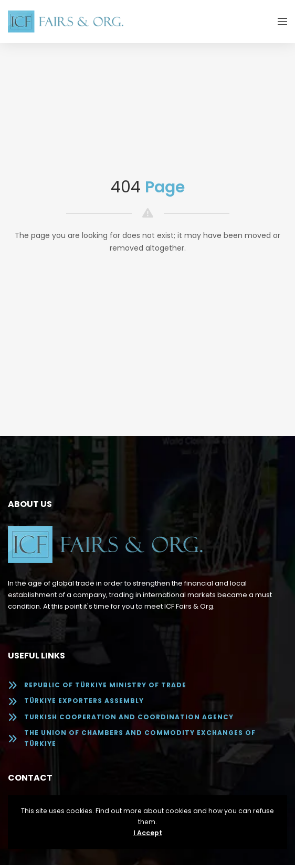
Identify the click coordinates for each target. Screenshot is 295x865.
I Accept (147, 832)
